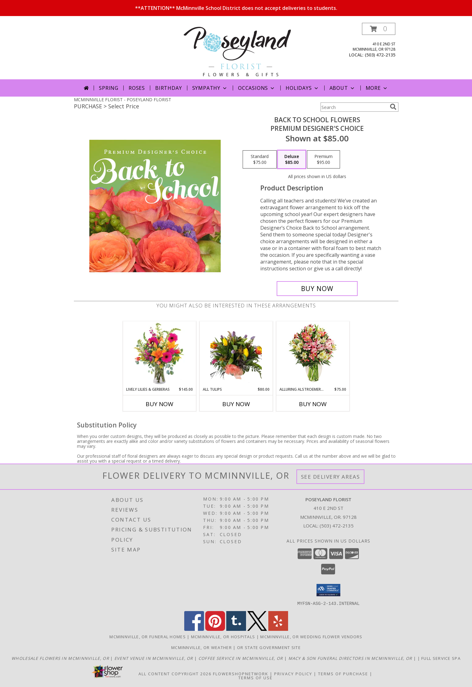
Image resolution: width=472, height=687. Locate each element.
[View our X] (257, 629)
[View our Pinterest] (215, 629)
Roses (137, 88)
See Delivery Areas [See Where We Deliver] (330, 476)
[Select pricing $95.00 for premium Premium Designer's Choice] (323, 160)
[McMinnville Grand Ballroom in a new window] (154, 658)
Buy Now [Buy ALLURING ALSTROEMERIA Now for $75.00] (313, 404)
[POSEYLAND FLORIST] (237, 51)
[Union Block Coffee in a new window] (241, 658)
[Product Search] (354, 107)
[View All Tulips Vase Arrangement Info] (236, 354)
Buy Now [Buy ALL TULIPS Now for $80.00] (236, 404)
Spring (108, 88)
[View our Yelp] (278, 629)
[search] (393, 106)
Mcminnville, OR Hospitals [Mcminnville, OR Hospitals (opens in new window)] (223, 636)
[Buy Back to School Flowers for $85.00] (317, 288)
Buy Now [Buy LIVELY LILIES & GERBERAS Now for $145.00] (159, 404)
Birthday (168, 88)
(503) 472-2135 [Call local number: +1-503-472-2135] (380, 55)
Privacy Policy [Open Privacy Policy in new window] (293, 673)
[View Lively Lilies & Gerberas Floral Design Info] (159, 354)
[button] (378, 29)
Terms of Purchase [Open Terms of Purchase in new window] (343, 673)
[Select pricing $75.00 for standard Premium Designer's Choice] (259, 160)
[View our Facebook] (194, 629)
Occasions (256, 88)
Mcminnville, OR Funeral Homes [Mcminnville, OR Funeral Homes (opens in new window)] (147, 636)
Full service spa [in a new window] (441, 658)
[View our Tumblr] (236, 629)
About (342, 88)
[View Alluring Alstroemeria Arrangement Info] (312, 354)
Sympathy (210, 88)
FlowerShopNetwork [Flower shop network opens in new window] (240, 673)
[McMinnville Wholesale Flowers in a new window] (60, 658)
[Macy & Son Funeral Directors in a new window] (351, 658)
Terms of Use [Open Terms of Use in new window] (255, 677)
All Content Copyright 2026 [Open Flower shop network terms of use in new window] (174, 673)
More (377, 88)
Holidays (302, 88)
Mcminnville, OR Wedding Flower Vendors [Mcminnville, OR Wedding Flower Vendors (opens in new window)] (311, 636)
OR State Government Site (269, 647)
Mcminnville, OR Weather (201, 647)
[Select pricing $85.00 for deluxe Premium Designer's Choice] (291, 160)
